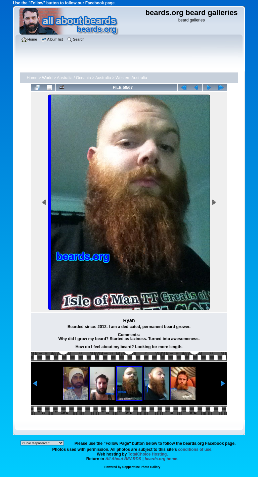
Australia (103, 77)
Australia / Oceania (74, 77)
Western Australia (131, 77)
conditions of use (194, 449)
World (47, 77)
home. (142, 459)
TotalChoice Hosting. (148, 454)
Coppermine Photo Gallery (141, 467)
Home (32, 77)
